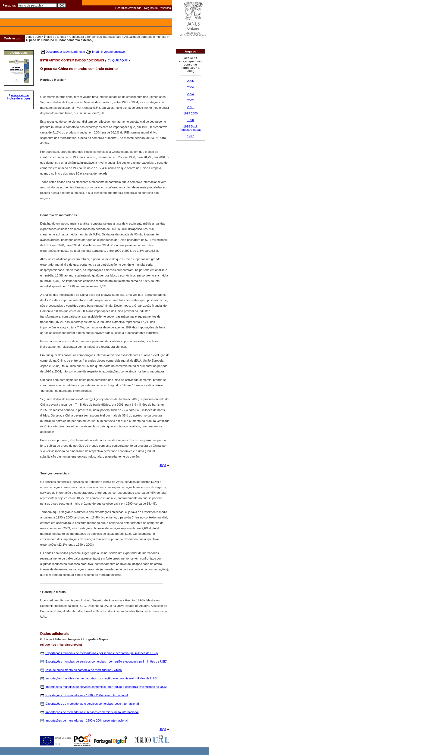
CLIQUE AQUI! (117, 60)
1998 (190, 120)
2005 (190, 80)
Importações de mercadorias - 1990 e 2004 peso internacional (86, 720)
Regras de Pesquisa (157, 8)
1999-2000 (190, 113)
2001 (190, 106)
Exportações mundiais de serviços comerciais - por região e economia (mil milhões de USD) (106, 661)
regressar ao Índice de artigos (18, 97)
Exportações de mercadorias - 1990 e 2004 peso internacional (86, 695)
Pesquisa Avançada (128, 8)
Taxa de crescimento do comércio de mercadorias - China (83, 670)
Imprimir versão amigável (109, 51)
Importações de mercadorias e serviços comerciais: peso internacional (92, 712)
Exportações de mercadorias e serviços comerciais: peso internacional (92, 703)
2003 (190, 93)
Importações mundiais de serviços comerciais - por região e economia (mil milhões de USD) (106, 686)
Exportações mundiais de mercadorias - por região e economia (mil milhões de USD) (101, 653)
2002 (190, 100)
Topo (162, 465)
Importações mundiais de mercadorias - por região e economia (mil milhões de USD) (101, 678)
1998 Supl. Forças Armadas (190, 128)
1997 (190, 136)
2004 (190, 87)
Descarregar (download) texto (65, 51)
